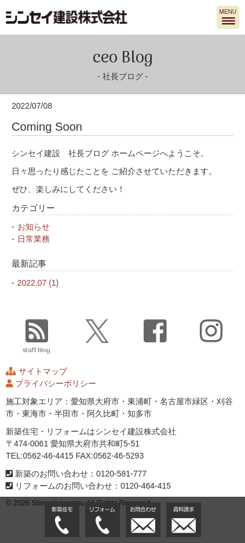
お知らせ (33, 226)
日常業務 (33, 238)
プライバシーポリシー (55, 383)
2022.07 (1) (38, 282)
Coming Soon (47, 126)
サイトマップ (43, 371)
